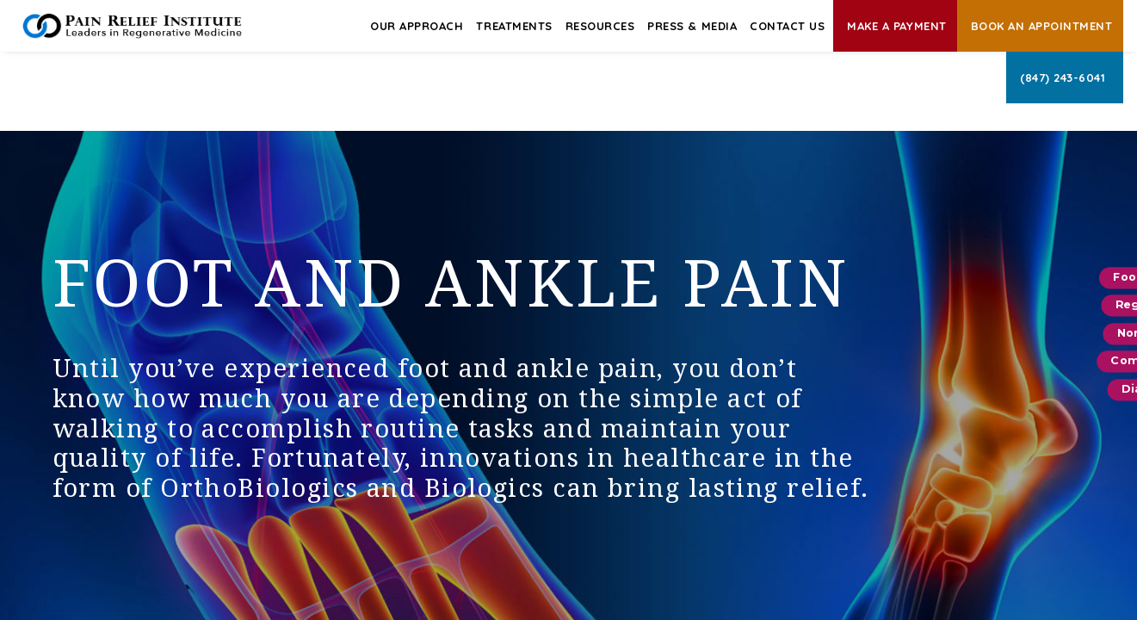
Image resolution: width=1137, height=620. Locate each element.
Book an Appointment (1042, 26)
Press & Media (692, 26)
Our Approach (416, 26)
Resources (600, 26)
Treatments (514, 26)
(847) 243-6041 (1062, 77)
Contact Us (787, 26)
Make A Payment (896, 26)
